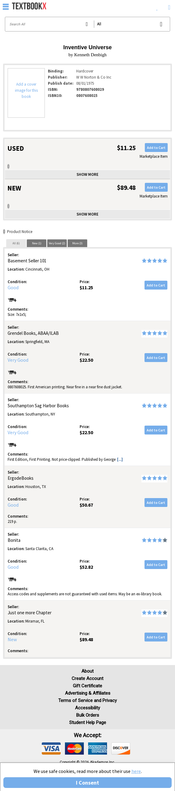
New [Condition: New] (12, 639)
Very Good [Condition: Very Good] (18, 360)
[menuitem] (157, 6)
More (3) (77, 243)
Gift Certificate (87, 686)
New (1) (36, 243)
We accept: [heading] (88, 735)
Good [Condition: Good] (13, 287)
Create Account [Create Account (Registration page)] (87, 678)
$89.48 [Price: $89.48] (86, 639)
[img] (51, 748)
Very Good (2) (57, 243)
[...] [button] (120, 459)
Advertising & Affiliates (87, 693)
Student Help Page (87, 722)
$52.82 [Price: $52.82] (86, 567)
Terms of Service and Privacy (87, 700)
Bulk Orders (87, 715)
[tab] (16, 243)
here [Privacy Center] (136, 771)
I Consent (87, 782)
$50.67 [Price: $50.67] (86, 505)
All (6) (16, 243)
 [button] (6, 6)
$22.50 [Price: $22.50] (86, 360)
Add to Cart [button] (156, 147)
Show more (87, 174)
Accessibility (87, 708)
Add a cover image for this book (26, 90)
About (87, 671)
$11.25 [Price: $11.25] (86, 287)
